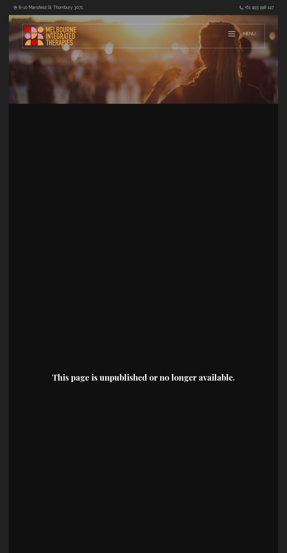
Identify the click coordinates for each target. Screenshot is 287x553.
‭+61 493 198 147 (256, 7)
